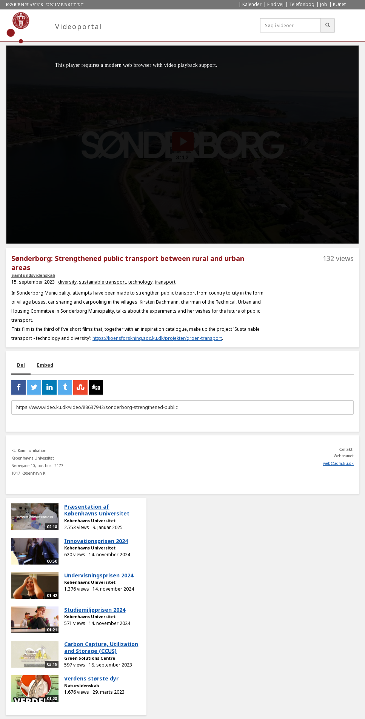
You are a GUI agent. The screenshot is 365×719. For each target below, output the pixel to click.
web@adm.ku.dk (338, 463)
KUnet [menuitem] (339, 4)
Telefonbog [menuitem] (301, 4)
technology (140, 282)
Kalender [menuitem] (252, 4)
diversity (67, 282)
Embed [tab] (45, 365)
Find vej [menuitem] (275, 4)
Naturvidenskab (81, 685)
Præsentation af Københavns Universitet (96, 510)
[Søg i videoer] (290, 25)
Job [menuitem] (323, 4)
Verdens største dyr (91, 678)
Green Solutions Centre (89, 658)
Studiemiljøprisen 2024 (94, 609)
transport (165, 282)
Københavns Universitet (90, 520)
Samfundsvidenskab (33, 275)
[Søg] (327, 25)
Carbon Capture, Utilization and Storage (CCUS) (101, 647)
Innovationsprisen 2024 (96, 541)
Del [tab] (21, 365)
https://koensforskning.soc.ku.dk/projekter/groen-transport (157, 338)
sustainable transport (102, 282)
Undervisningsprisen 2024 (98, 575)
